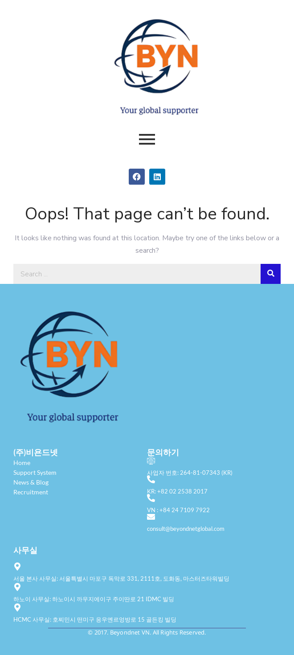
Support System (35, 472)
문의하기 (163, 452)
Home (21, 462)
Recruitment (30, 492)
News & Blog (31, 482)
